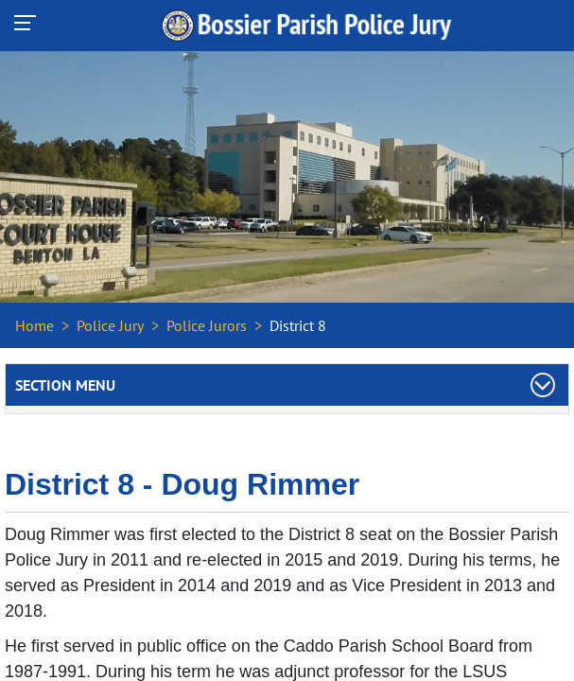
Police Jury (110, 325)
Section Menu (65, 384)
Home (34, 325)
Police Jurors (206, 325)
